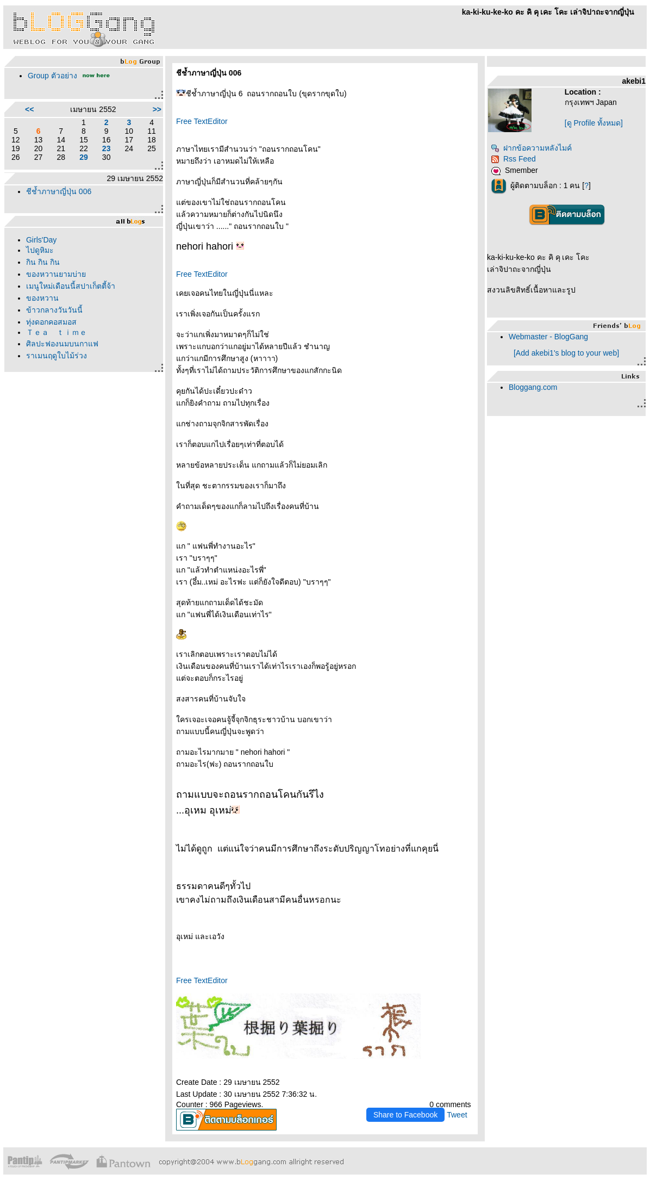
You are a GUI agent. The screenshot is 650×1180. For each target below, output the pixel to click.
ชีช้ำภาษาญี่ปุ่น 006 (58, 191)
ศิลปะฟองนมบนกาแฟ (62, 343)
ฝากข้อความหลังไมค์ (531, 148)
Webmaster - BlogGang (548, 336)
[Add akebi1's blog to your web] (566, 353)
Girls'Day (41, 239)
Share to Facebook (405, 1114)
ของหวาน (42, 298)
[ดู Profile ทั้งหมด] (594, 123)
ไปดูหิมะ (40, 250)
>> (157, 109)
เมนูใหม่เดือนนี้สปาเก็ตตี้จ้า (70, 286)
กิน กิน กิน (43, 262)
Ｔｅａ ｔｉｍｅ (56, 332)
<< (29, 109)
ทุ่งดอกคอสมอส (51, 322)
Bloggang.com (533, 387)
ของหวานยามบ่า (56, 274)
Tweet (457, 1114)
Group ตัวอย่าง (52, 75)
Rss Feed (513, 158)
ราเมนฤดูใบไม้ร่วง (56, 355)
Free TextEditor (202, 121)
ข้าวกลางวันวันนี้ (54, 310)
